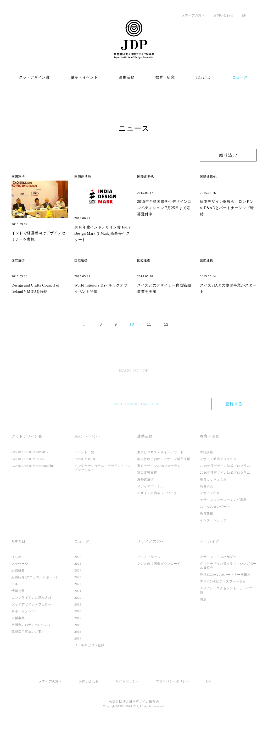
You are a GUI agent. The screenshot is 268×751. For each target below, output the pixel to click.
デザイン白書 (210, 519)
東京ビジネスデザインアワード (160, 478)
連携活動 (126, 77)
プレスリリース (148, 583)
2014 (78, 665)
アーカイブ (209, 568)
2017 (78, 644)
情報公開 (18, 617)
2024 (78, 597)
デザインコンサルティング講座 (223, 526)
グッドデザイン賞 (34, 77)
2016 (78, 651)
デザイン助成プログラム (218, 485)
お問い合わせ (223, 15)
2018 (78, 638)
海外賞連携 (145, 505)
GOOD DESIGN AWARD (33, 478)
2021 (78, 617)
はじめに (18, 583)
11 (149, 350)
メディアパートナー (152, 512)
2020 (78, 624)
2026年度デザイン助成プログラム (225, 499)
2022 (78, 610)
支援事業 (18, 644)
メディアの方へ (192, 15)
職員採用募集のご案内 (28, 658)
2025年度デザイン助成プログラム (225, 492)
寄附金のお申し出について (31, 651)
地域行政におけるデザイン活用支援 (163, 485)
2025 (78, 590)
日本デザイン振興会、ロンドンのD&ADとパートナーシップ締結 (227, 233)
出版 (203, 625)
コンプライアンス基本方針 (31, 624)
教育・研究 (165, 77)
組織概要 (18, 597)
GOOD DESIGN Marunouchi (35, 492)
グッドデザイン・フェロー (31, 631)
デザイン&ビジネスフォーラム (223, 608)
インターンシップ (213, 546)
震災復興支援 (147, 499)
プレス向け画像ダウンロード (158, 590)
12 (167, 350)
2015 (78, 658)
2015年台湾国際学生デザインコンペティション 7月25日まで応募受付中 (165, 233)
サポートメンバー (25, 638)
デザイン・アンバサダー (218, 583)
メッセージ (20, 590)
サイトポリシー (127, 707)
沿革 (15, 610)
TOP (134, 394)
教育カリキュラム (213, 505)
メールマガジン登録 (89, 672)
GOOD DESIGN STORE (32, 485)
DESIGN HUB (85, 485)
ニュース (240, 77)
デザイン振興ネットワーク (157, 519)
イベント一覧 (84, 478)
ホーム (16, 102)
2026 (78, 583)
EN (243, 15)
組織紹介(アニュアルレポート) (34, 604)
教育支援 (206, 539)
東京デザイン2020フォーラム (159, 492)
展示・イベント (84, 77)
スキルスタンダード (215, 533)
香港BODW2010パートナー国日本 (226, 601)
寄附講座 (206, 478)
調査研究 (206, 512)
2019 (78, 631)
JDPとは (203, 77)
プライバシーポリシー (172, 707)
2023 (78, 604)
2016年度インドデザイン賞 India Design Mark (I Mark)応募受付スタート (100, 233)
